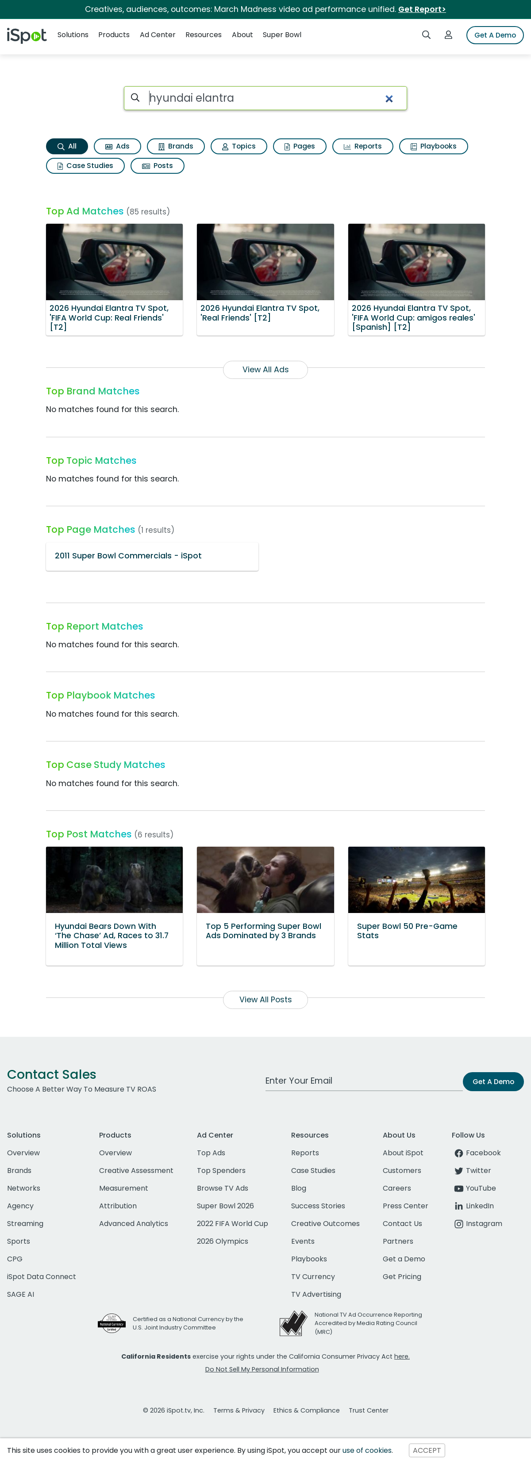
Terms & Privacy (239, 1410)
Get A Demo (495, 35)
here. (402, 1356)
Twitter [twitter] (471, 1170)
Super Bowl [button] (282, 35)
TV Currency (313, 1277)
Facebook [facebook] (476, 1153)
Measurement (123, 1188)
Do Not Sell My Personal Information (262, 1369)
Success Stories (318, 1206)
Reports (363, 146)
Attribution (118, 1206)
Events (303, 1241)
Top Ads (211, 1153)
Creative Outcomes (325, 1224)
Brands (175, 146)
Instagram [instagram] (477, 1224)
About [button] (242, 35)
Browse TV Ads (222, 1188)
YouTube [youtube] (474, 1188)
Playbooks (434, 146)
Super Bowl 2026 (225, 1206)
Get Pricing (402, 1277)
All (67, 146)
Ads (117, 146)
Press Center (405, 1206)
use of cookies (367, 1450)
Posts (157, 165)
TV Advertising (316, 1294)
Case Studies (85, 165)
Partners (398, 1241)
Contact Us (402, 1224)
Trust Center (369, 1410)
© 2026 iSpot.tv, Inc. (173, 1410)
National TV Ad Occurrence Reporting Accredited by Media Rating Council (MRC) (368, 1323)
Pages (300, 146)
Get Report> (422, 9)
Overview (23, 1153)
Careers (397, 1188)
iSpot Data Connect (41, 1277)
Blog (298, 1188)
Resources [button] (203, 35)
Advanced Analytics (133, 1224)
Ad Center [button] (158, 35)
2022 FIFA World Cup (232, 1224)
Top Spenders (221, 1170)
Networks (23, 1188)
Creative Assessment (136, 1170)
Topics (239, 146)
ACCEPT (427, 1450)
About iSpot (403, 1153)
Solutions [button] (73, 35)
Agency (20, 1206)
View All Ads (265, 369)
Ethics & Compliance (306, 1410)
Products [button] (114, 35)
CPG (15, 1259)
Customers (402, 1170)
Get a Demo (404, 1259)
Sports (18, 1241)
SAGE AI (20, 1294)
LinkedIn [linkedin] (473, 1206)
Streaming (25, 1224)
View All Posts (265, 999)
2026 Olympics (222, 1241)
